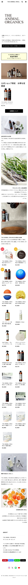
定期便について (14, 111)
